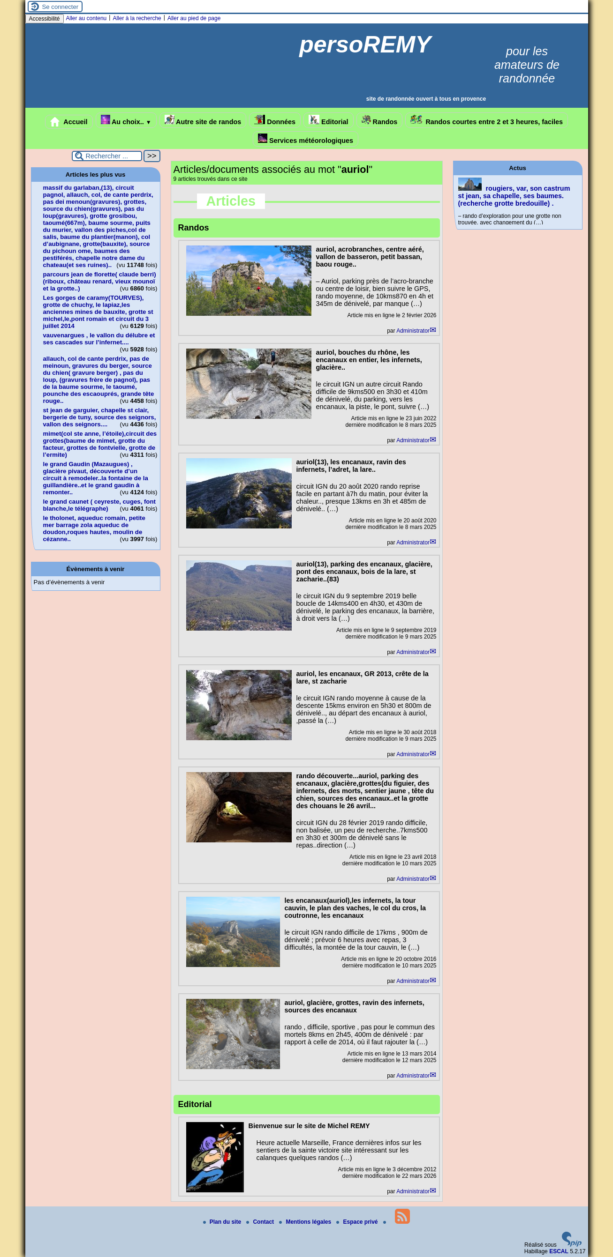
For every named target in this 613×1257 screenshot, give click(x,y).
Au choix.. (126, 120)
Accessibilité (44, 18)
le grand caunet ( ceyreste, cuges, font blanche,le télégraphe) (99, 505)
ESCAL (558, 1251)
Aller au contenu (86, 18)
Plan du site (223, 1222)
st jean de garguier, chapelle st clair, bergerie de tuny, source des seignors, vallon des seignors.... (99, 417)
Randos (380, 120)
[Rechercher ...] (107, 156)
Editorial (328, 120)
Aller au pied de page (193, 18)
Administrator (413, 330)
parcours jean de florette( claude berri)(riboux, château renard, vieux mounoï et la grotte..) (99, 281)
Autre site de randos (203, 120)
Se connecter (60, 6)
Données (274, 120)
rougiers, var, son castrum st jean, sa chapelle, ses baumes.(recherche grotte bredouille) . (514, 196)
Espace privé (357, 1222)
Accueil (69, 121)
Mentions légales (306, 1222)
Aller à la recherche (137, 18)
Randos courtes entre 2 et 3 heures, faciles (486, 120)
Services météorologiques (305, 139)
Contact (260, 1222)
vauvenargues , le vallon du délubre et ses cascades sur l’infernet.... (99, 339)
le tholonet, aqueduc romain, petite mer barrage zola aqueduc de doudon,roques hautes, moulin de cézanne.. (94, 528)
